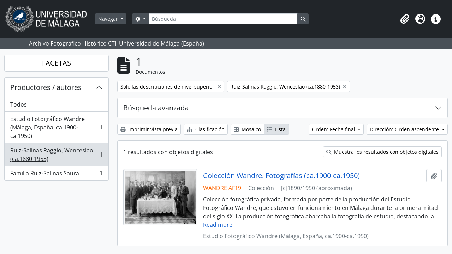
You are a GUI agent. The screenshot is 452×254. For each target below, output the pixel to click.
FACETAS (56, 63)
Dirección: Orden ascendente (405, 129)
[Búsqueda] (223, 18)
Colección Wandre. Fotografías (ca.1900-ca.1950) (281, 175)
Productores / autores (46, 87)
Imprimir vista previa (149, 129)
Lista (276, 129)
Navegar (108, 19)
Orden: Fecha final (334, 129)
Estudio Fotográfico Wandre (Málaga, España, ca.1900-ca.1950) (56, 127)
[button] (404, 19)
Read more (217, 225)
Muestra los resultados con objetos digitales (382, 152)
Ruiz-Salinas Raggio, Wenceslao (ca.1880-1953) (56, 154)
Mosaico (247, 129)
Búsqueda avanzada (156, 108)
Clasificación (206, 129)
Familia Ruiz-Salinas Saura (56, 174)
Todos (18, 104)
